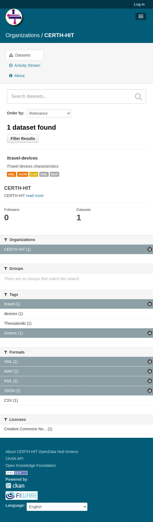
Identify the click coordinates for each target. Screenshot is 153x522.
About (17, 75)
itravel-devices (22, 158)
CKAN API (15, 458)
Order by (15, 113)
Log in (139, 4)
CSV (33, 174)
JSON (22, 174)
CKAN (15, 485)
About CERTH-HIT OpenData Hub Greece (42, 451)
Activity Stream (24, 65)
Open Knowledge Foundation (31, 465)
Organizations (23, 35)
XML (11, 174)
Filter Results (23, 138)
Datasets (19, 55)
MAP (54, 174)
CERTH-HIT (59, 35)
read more (35, 195)
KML (44, 174)
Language (15, 505)
